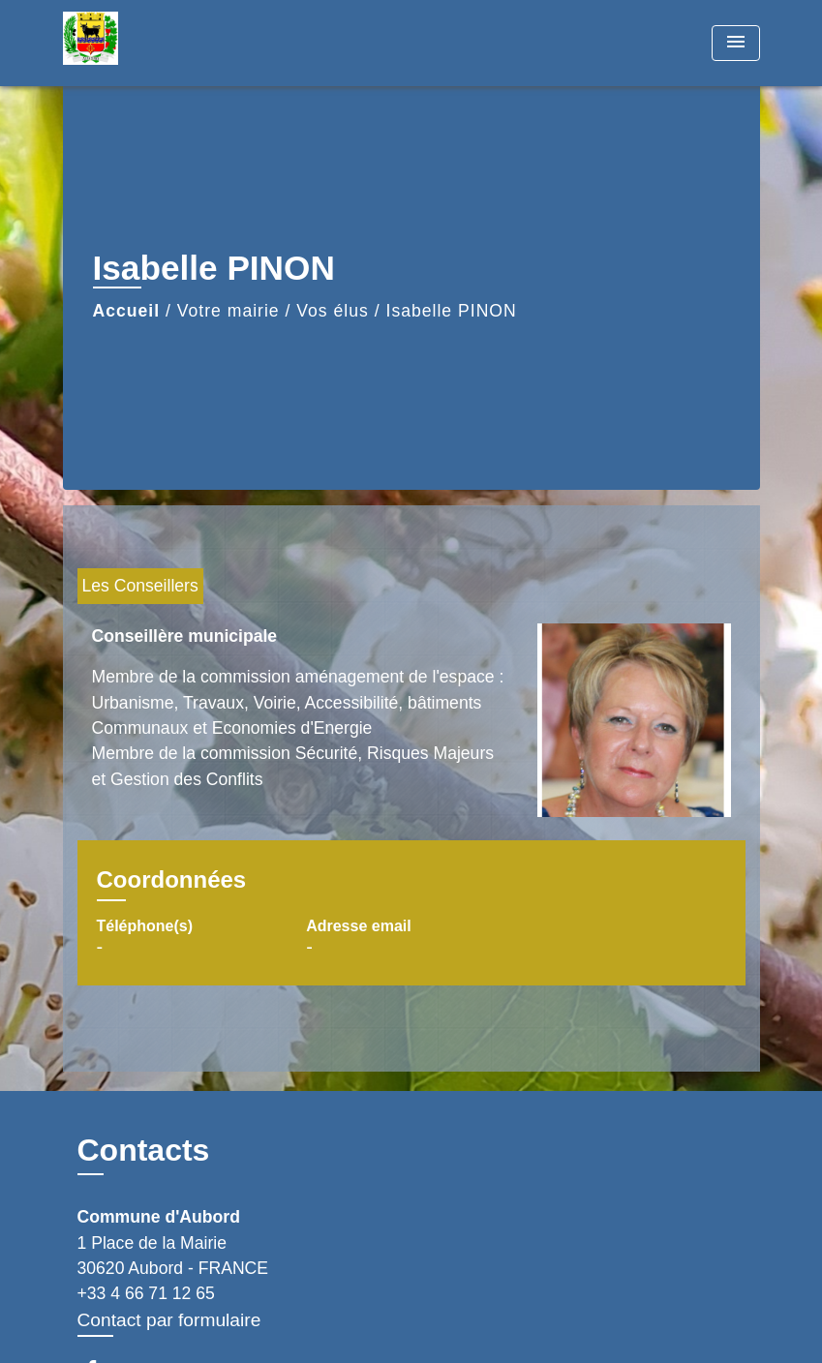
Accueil (127, 310)
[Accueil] (184, 43)
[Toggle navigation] (736, 43)
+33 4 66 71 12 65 (146, 1293)
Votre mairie (228, 310)
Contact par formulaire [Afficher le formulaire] (169, 1320)
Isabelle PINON (451, 310)
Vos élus (332, 310)
